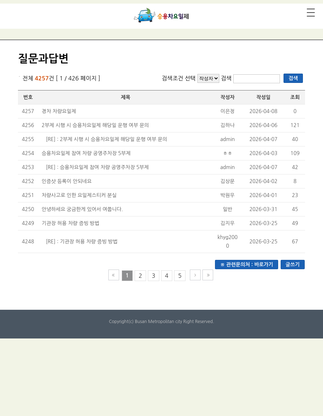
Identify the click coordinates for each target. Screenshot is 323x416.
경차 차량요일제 (59, 111)
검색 (227, 78)
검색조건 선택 (179, 78)
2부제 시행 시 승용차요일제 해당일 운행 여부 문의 (95, 125)
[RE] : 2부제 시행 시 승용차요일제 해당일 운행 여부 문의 (106, 139)
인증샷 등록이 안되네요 (67, 181)
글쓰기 (293, 264)
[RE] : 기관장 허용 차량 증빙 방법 (81, 241)
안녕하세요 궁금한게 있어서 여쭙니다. (82, 209)
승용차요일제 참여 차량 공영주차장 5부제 (86, 153)
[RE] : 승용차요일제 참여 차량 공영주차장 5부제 (97, 167)
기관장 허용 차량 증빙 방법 (70, 223)
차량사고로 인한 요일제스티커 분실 (79, 195)
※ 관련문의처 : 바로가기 (246, 264)
